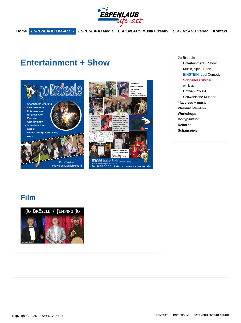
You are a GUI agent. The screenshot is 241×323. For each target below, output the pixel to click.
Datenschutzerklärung (211, 315)
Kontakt (220, 31)
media (96, 31)
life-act (53, 31)
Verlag (191, 31)
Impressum (181, 315)
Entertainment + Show (200, 63)
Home (21, 31)
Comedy (201, 74)
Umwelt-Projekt (194, 91)
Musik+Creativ (143, 31)
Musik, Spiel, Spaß (197, 69)
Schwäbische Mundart (199, 97)
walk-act (189, 86)
